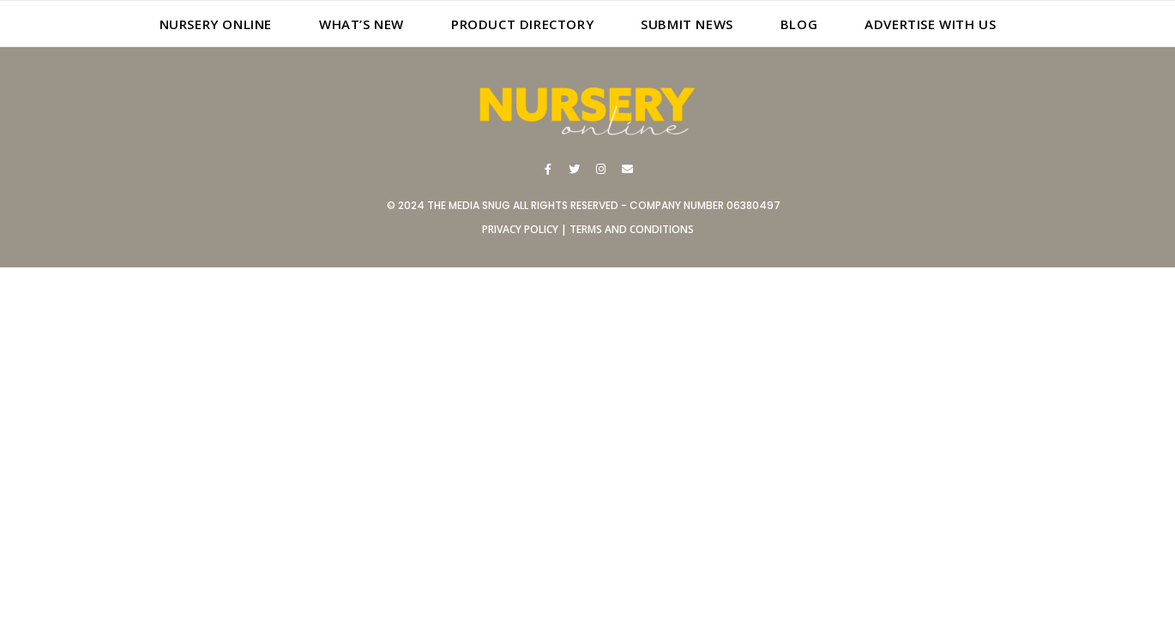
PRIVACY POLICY (520, 229)
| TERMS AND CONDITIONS (626, 229)
